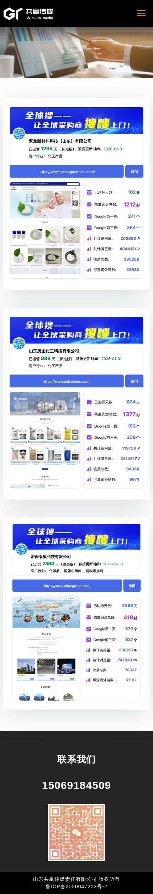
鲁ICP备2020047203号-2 (76, 886)
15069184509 (76, 785)
